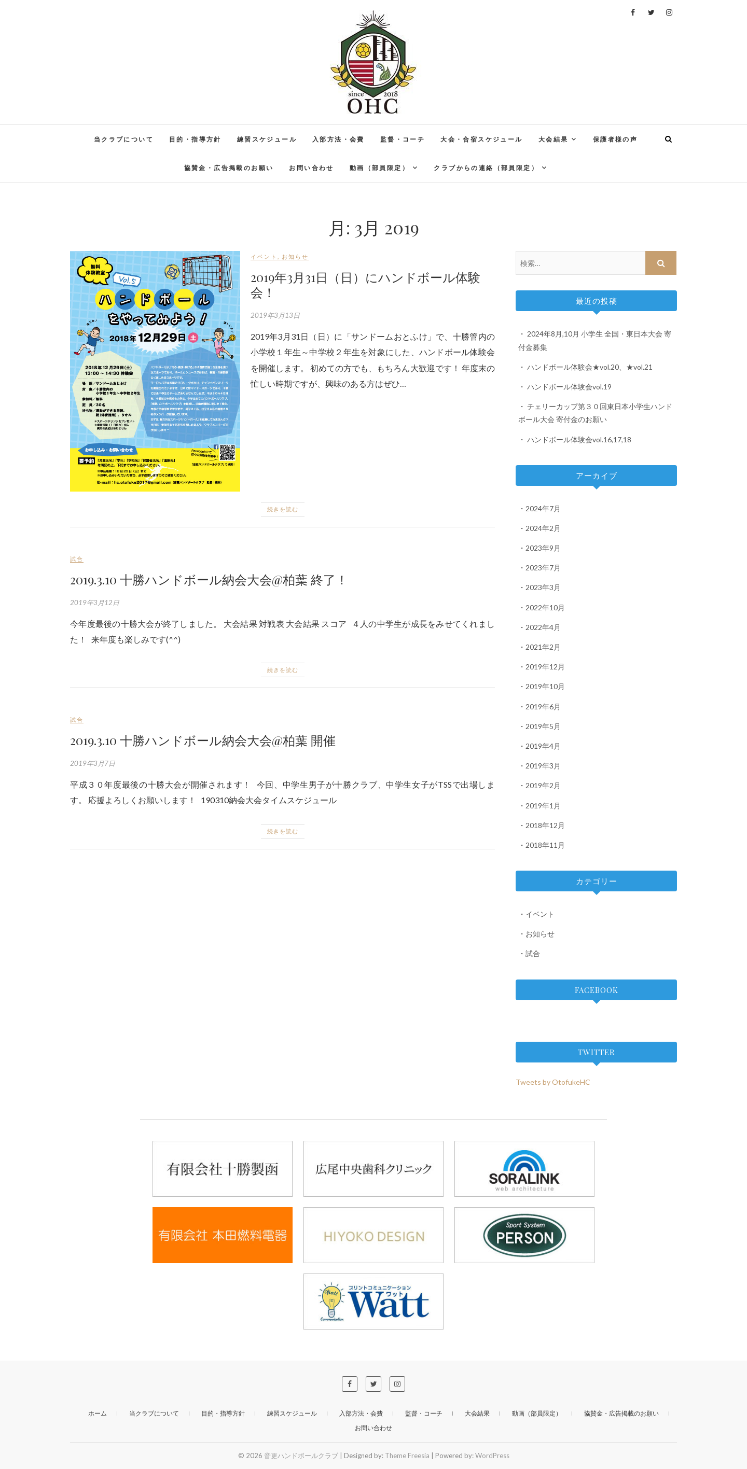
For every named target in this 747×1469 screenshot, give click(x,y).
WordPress (492, 1455)
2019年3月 (543, 765)
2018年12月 (545, 825)
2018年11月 (545, 845)
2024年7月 (543, 508)
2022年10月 (545, 607)
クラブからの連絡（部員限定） (486, 168)
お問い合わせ (311, 168)
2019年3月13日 (275, 315)
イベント (264, 256)
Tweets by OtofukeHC (553, 1082)
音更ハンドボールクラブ (301, 1455)
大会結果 (553, 139)
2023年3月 (543, 587)
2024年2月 (543, 528)
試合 (77, 558)
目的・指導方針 (195, 139)
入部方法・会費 (338, 139)
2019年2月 (543, 785)
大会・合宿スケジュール (481, 139)
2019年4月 (543, 746)
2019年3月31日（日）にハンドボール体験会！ (365, 284)
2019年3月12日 (94, 602)
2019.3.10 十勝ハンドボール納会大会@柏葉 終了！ (209, 579)
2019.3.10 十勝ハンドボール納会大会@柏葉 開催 (203, 740)
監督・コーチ (402, 139)
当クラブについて (124, 139)
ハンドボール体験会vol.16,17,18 (579, 439)
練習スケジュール (267, 139)
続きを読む (282, 509)
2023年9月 (543, 547)
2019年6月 (543, 706)
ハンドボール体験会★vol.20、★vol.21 (590, 366)
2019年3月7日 (92, 763)
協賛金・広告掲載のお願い (229, 168)
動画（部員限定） (379, 168)
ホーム (97, 1413)
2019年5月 (543, 726)
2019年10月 (545, 686)
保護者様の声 (615, 139)
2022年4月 (543, 627)
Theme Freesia (407, 1455)
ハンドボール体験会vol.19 (569, 386)
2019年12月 (545, 666)
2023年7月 (543, 567)
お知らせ (295, 256)
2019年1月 (543, 805)
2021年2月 (543, 646)
